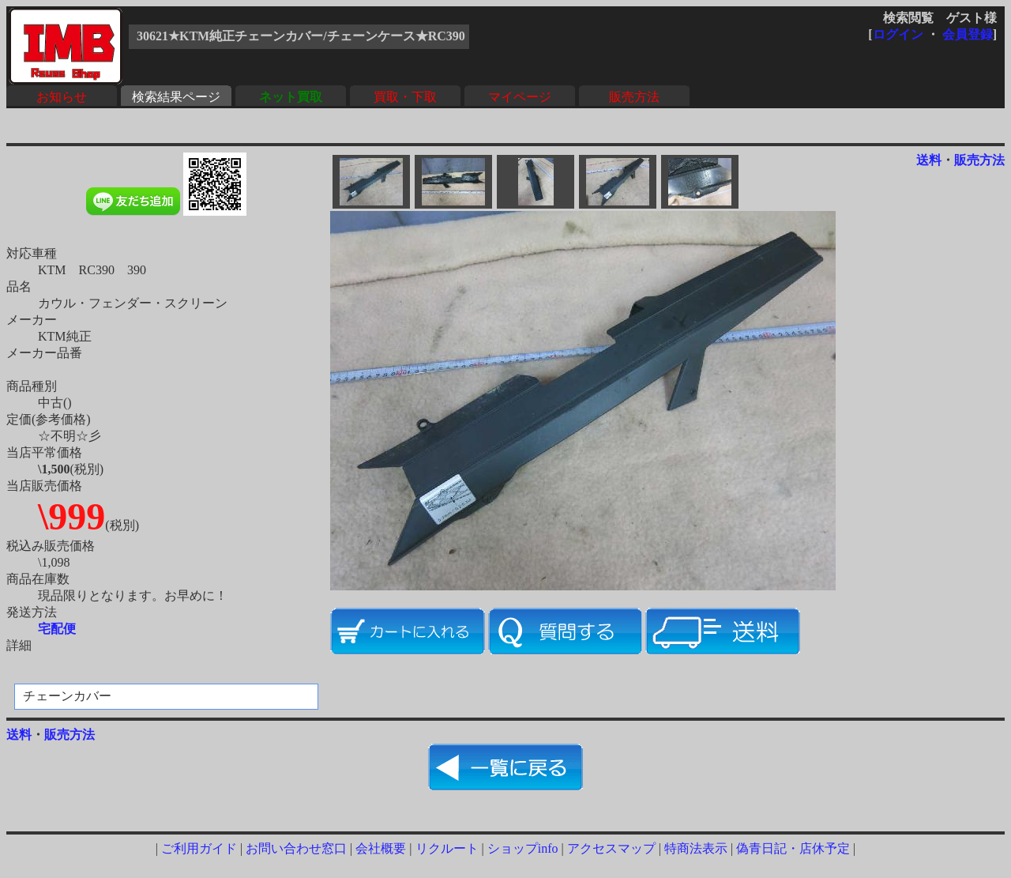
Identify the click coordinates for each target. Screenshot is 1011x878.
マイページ (519, 97)
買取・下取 (405, 97)
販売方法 (634, 97)
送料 (928, 160)
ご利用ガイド (199, 848)
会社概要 (380, 848)
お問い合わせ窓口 (296, 848)
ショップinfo (522, 848)
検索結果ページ (176, 97)
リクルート (447, 848)
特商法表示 (695, 848)
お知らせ (61, 97)
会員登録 (967, 34)
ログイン (898, 34)
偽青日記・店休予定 (793, 848)
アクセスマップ (611, 848)
